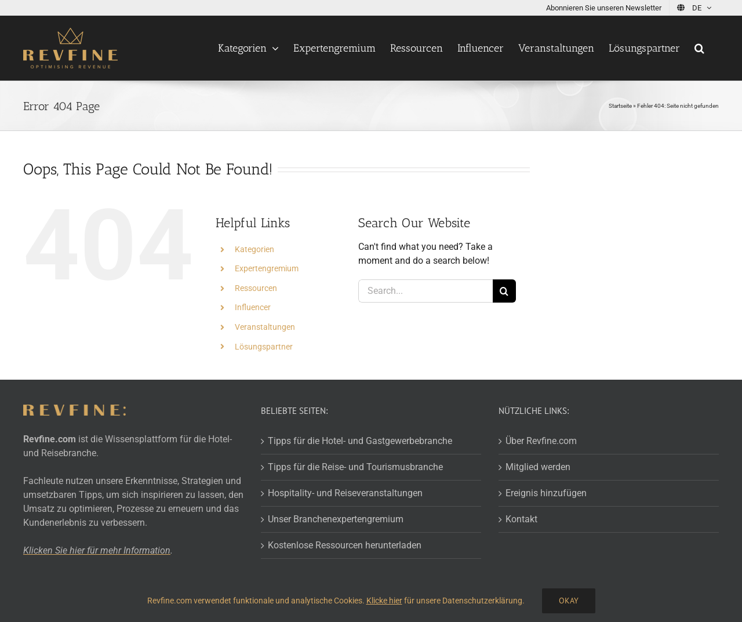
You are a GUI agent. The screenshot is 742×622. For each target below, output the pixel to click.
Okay (569, 600)
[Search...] (425, 291)
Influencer (253, 307)
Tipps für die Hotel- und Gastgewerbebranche (360, 440)
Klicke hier (384, 600)
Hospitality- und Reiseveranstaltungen (345, 493)
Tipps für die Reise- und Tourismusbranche (355, 466)
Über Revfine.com (541, 440)
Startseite (620, 106)
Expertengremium (267, 268)
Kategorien (254, 249)
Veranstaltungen (265, 327)
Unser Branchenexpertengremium (335, 519)
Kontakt (521, 519)
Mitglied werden (537, 466)
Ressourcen (256, 288)
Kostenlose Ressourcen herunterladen (344, 545)
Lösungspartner (264, 346)
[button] (699, 48)
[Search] (504, 291)
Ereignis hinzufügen (546, 493)
